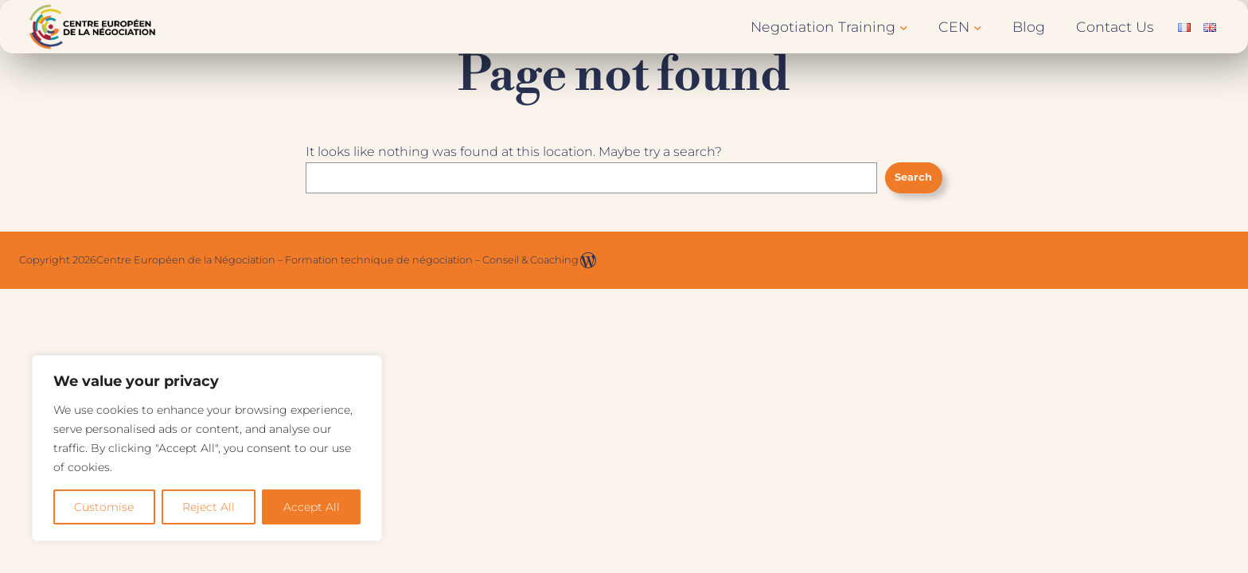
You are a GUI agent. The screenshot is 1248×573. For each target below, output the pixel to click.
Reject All (208, 507)
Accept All (311, 507)
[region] (207, 448)
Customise (104, 507)
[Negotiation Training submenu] (903, 26)
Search (913, 177)
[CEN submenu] (977, 26)
